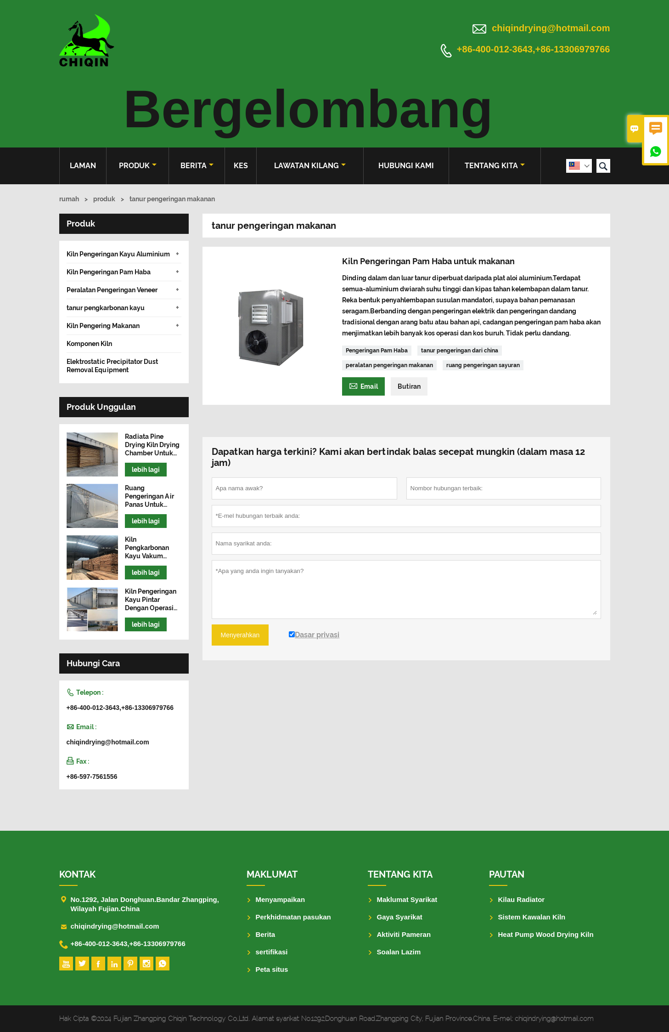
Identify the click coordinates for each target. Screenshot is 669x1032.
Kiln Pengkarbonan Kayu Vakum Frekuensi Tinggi (150, 548)
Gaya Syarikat (399, 917)
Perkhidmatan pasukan (293, 917)
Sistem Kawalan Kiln (532, 917)
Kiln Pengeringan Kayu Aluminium (118, 254)
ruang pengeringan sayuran (483, 365)
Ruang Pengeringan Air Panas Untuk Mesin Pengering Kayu (150, 496)
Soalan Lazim (399, 952)
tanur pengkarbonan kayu (106, 308)
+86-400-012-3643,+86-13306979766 (533, 50)
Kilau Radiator (521, 899)
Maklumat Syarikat (407, 899)
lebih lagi (146, 469)
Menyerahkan (240, 635)
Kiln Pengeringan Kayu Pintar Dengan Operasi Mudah (150, 600)
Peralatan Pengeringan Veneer (112, 290)
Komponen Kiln (89, 343)
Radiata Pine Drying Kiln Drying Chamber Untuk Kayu (152, 445)
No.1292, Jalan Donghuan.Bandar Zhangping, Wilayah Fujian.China (145, 904)
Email (363, 385)
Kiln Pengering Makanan (103, 325)
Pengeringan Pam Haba (377, 350)
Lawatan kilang (310, 165)
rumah (69, 199)
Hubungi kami (406, 165)
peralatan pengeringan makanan (389, 365)
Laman (83, 165)
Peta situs (272, 969)
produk (138, 165)
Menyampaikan (280, 899)
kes (241, 165)
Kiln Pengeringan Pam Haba (109, 272)
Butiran (409, 386)
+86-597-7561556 (92, 776)
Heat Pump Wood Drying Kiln (546, 934)
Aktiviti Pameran (404, 934)
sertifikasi (272, 952)
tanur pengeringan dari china (459, 350)
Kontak (77, 874)
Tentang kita (495, 165)
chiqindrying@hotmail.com (551, 28)
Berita (197, 165)
